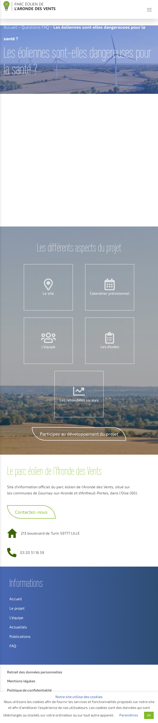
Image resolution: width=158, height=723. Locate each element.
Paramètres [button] (128, 715)
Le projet (17, 608)
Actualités (18, 627)
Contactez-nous (31, 512)
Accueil (10, 27)
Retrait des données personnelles (34, 672)
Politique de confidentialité (29, 690)
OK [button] (149, 715)
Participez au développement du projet (79, 434)
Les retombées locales (79, 400)
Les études (109, 346)
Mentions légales (21, 681)
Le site (48, 293)
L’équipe (48, 346)
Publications (19, 636)
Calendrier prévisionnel (109, 293)
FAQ (12, 646)
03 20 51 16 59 (32, 552)
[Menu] (149, 10)
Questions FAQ (35, 27)
